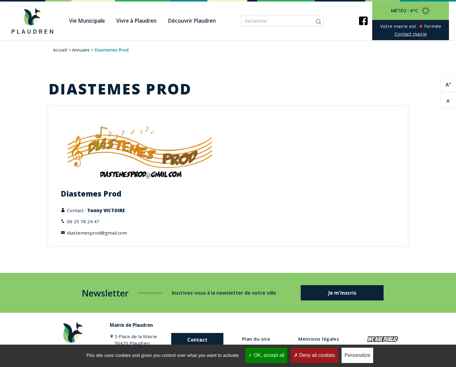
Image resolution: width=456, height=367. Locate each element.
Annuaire (81, 50)
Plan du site (256, 339)
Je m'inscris (342, 292)
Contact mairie (411, 34)
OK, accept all (266, 355)
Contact (197, 339)
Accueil (60, 50)
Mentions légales (318, 339)
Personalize (357, 355)
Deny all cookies (314, 355)
